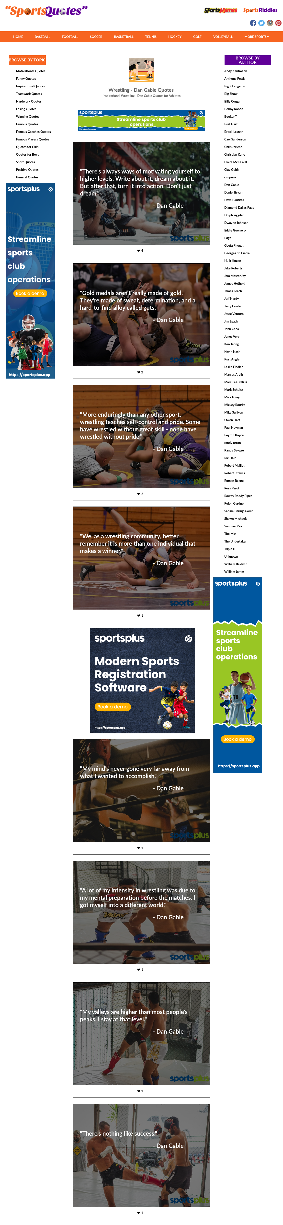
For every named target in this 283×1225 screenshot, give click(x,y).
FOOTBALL (70, 37)
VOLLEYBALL (223, 37)
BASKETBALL (124, 37)
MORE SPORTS (256, 37)
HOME (18, 37)
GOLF (197, 37)
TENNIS (151, 37)
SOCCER (96, 37)
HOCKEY (174, 37)
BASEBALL (42, 37)
